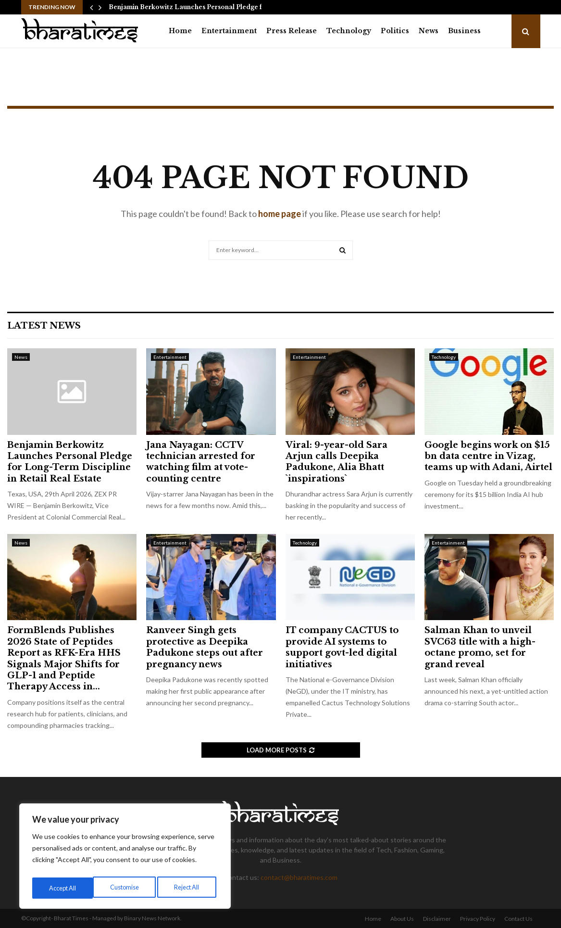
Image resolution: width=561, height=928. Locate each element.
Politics (395, 30)
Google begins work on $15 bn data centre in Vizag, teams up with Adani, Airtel (488, 456)
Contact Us (518, 918)
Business (464, 30)
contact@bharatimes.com (299, 877)
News (428, 30)
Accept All (188, 888)
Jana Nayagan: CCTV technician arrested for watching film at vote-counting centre (200, 462)
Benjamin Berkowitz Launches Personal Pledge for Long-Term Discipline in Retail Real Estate (69, 462)
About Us (402, 918)
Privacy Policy (477, 918)
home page (279, 213)
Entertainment (229, 30)
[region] (125, 858)
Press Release (291, 30)
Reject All (126, 888)
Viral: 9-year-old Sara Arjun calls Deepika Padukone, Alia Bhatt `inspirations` (336, 462)
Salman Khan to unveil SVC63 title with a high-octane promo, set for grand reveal (480, 647)
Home (180, 30)
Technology (348, 30)
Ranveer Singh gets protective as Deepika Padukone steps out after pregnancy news (204, 647)
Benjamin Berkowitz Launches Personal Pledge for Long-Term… (210, 7)
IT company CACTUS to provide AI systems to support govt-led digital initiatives (342, 647)
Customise (63, 888)
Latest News (44, 325)
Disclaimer (437, 918)
